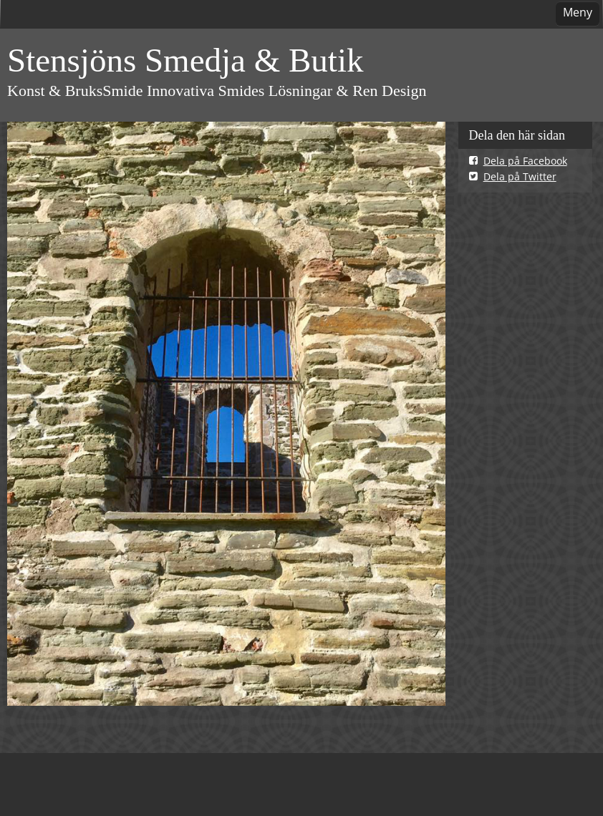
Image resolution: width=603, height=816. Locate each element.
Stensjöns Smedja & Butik (185, 60)
